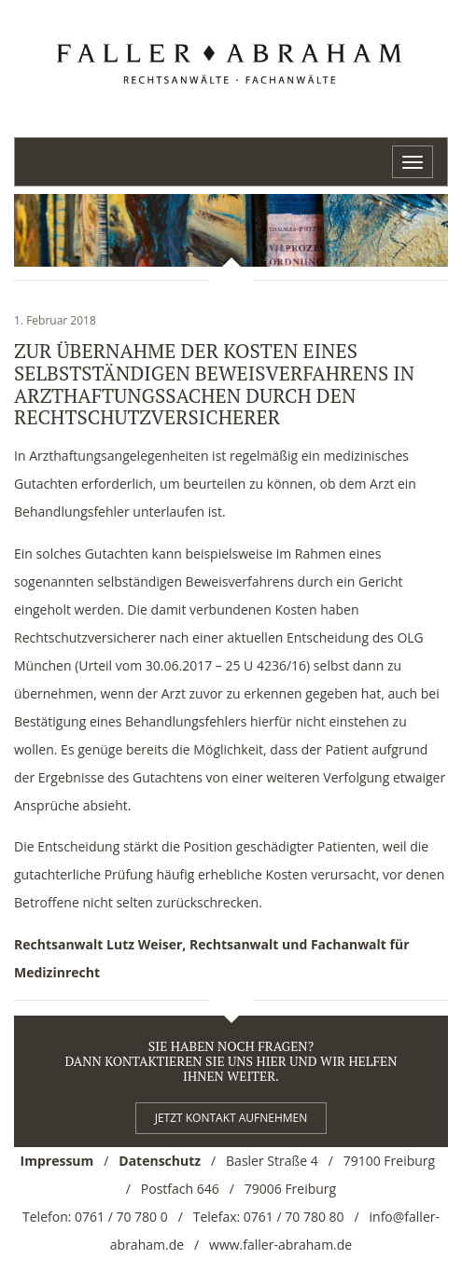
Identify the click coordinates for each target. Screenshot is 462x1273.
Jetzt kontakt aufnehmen (231, 1118)
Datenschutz (160, 1160)
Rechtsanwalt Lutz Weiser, (100, 944)
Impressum (57, 1160)
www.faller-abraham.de (280, 1244)
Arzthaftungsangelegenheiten (118, 455)
